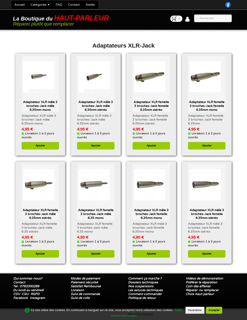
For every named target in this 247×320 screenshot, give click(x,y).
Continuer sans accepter (124, 315)
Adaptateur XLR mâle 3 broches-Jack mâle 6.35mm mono (40, 106)
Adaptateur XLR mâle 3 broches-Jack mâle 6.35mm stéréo (95, 106)
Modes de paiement (85, 278)
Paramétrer (195, 310)
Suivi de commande (85, 294)
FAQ (59, 5)
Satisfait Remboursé (86, 286)
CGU (25, 294)
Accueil (19, 5)
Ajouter (40, 145)
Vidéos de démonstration (204, 278)
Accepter (214, 310)
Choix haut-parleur (200, 294)
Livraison (77, 290)
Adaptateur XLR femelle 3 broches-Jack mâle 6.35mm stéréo (40, 214)
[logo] (61, 20)
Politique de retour (142, 298)
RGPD (35, 294)
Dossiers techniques (143, 282)
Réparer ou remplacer (202, 290)
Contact (74, 5)
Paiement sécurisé (84, 282)
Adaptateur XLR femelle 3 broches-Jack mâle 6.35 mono (95, 214)
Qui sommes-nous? (27, 278)
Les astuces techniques (145, 290)
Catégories (40, 5)
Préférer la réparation (201, 282)
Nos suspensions (140, 286)
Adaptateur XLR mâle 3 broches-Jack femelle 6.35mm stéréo (207, 214)
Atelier (90, 5)
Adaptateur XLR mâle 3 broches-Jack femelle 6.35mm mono (151, 214)
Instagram (37, 298)
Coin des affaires (198, 286)
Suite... (179, 310)
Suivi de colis (80, 298)
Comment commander (145, 294)
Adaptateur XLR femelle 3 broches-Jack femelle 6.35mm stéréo (151, 106)
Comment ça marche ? (145, 278)
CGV (16, 294)
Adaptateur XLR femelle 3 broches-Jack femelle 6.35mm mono (206, 106)
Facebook (20, 298)
